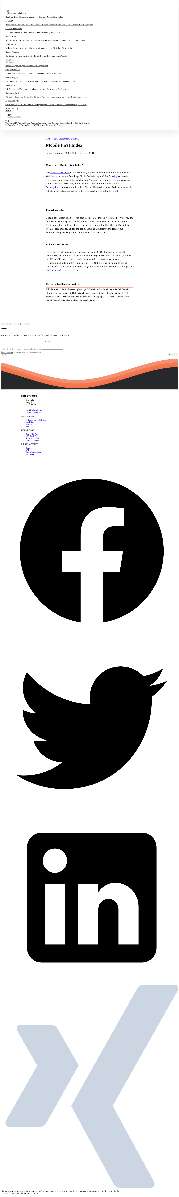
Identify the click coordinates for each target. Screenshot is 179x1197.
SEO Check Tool (32, 438)
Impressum (30, 456)
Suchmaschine (57, 270)
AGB (27, 452)
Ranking (113, 176)
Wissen (8, 111)
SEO (7, 11)
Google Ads (9, 60)
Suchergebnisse (54, 187)
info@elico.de (37, 412)
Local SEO (30, 424)
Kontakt (6, 129)
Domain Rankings (32, 442)
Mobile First (57, 172)
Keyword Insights (32, 440)
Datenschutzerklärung (34, 454)
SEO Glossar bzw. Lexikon (66, 138)
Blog (27, 428)
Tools (7, 121)
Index (67, 172)
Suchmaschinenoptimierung (36, 422)
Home (48, 138)
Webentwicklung (11, 109)
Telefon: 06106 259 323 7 (35, 414)
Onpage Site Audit (32, 436)
